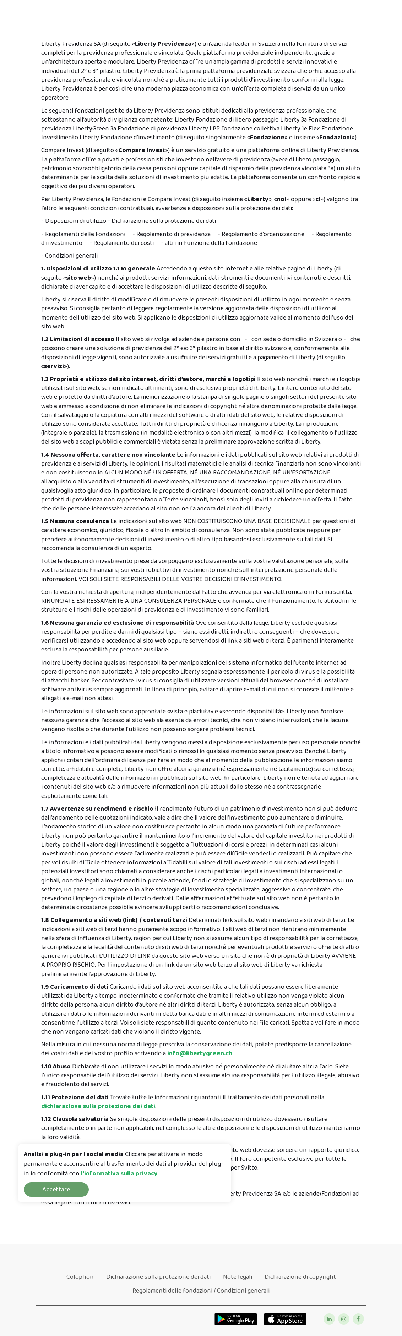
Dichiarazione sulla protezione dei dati (158, 1277)
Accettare (56, 1190)
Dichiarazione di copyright (300, 1277)
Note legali (237, 1277)
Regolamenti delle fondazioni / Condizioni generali (201, 1291)
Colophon (80, 1277)
